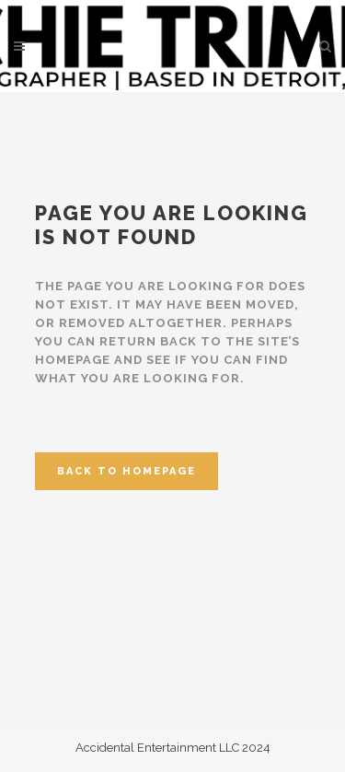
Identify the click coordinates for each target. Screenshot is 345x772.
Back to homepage (126, 471)
